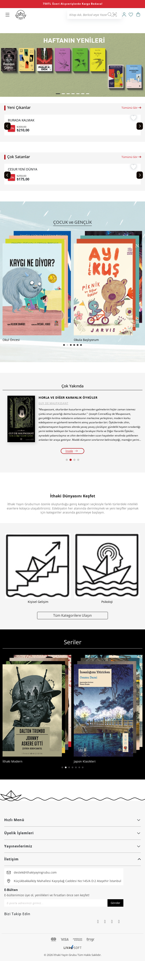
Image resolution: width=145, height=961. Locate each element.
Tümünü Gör (131, 108)
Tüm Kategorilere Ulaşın (72, 615)
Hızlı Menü (72, 819)
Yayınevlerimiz (72, 846)
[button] (58, 93)
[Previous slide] (7, 126)
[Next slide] (140, 126)
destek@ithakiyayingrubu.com (35, 872)
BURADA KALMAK (22, 120)
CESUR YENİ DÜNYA (25, 169)
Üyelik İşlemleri (72, 833)
